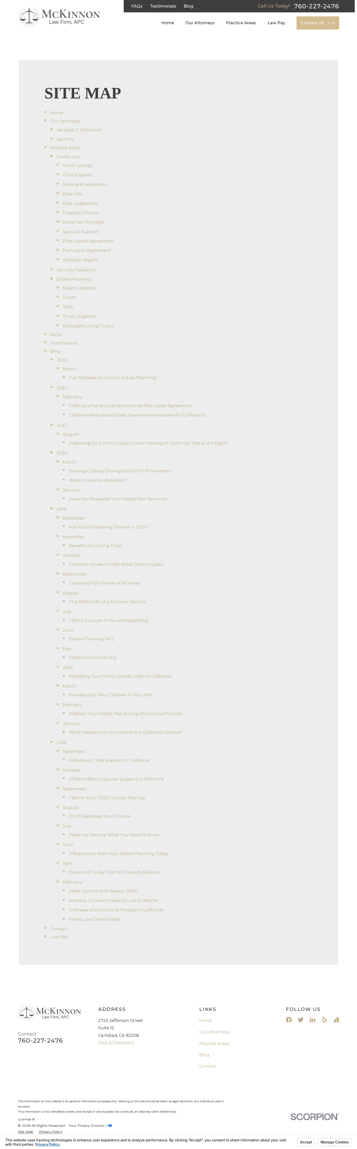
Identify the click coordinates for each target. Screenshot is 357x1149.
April (68, 667)
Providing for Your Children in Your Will (110, 694)
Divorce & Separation (85, 184)
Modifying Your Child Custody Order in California (120, 676)
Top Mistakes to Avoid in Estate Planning (112, 377)
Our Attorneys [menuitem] (200, 22)
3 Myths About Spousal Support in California (116, 778)
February (72, 396)
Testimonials (163, 6)
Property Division (81, 212)
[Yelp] (324, 1020)
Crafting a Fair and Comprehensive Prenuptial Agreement (130, 405)
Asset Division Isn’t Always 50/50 (103, 890)
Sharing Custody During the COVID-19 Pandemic (120, 470)
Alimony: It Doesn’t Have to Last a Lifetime (113, 900)
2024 (62, 387)
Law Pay (59, 936)
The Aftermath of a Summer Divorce (107, 601)
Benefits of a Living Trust (95, 545)
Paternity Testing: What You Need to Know (114, 834)
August (71, 434)
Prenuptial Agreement (87, 250)
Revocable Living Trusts (88, 325)
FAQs (137, 6)
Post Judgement (81, 203)
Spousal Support (81, 231)
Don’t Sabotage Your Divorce (100, 816)
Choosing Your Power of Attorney (105, 582)
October (71, 555)
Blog (188, 6)
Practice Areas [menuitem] (241, 22)
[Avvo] (336, 1020)
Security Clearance (76, 269)
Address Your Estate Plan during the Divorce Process (125, 713)
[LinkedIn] (312, 1020)
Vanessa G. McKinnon (79, 129)
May (67, 648)
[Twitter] (301, 1020)
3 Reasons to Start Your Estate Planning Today (118, 853)
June (68, 630)
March (69, 368)
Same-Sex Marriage (83, 222)
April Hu (65, 139)
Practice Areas (65, 147)
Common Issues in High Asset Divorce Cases (116, 564)
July (67, 611)
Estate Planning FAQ (91, 638)
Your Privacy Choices (90, 1125)
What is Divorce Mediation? (98, 480)
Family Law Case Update (94, 919)
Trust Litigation (79, 316)
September (75, 574)
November (74, 536)
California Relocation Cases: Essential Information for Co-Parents (137, 415)
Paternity (72, 193)
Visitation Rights (80, 259)
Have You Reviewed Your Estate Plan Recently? (119, 498)
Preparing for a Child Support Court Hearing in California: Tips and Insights (148, 443)
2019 (61, 509)
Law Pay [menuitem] (276, 22)
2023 (62, 425)
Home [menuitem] (167, 22)
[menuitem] (25, 1132)
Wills (68, 306)
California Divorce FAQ (92, 657)
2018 (61, 742)
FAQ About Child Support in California (109, 760)
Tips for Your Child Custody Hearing (107, 797)
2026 (62, 359)
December (74, 518)
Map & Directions (116, 1042)
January (71, 490)
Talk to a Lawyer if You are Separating (108, 620)
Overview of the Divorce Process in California (116, 909)
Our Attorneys (65, 121)
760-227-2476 (316, 6)
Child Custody (77, 165)
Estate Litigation (80, 287)
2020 (62, 453)
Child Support (77, 174)
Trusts (70, 297)
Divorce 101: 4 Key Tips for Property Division (114, 872)
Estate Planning (74, 279)
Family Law (68, 156)
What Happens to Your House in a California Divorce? (125, 732)
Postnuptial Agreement (88, 240)
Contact (58, 928)
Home (56, 112)
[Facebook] (289, 1020)
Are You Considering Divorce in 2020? (109, 526)
